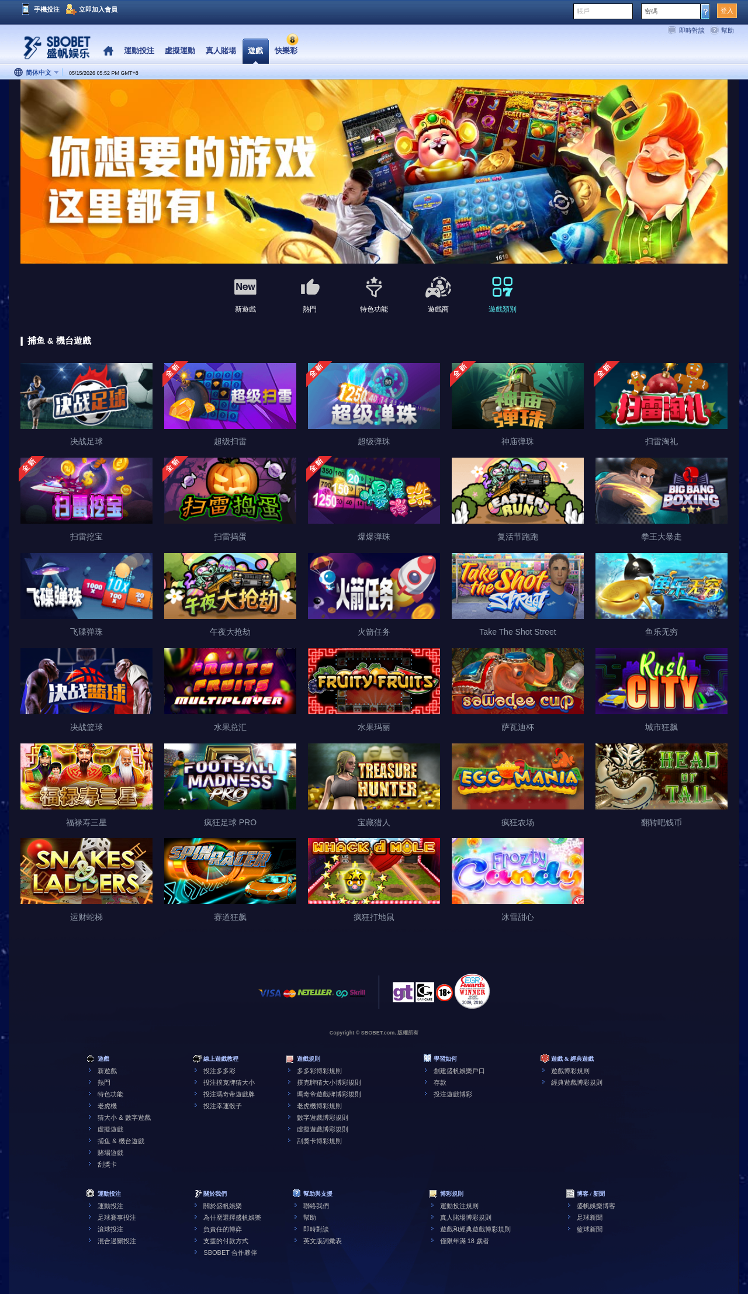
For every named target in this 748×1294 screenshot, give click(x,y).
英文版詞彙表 (322, 1240)
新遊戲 (107, 1070)
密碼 (651, 11)
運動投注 (110, 1205)
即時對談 (692, 30)
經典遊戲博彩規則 (576, 1082)
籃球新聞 (589, 1229)
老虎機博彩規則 (319, 1105)
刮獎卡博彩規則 (319, 1140)
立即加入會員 (98, 9)
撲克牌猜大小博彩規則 (329, 1082)
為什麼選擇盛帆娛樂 (232, 1217)
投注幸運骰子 (222, 1105)
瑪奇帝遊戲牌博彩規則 (329, 1094)
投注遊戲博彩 (453, 1094)
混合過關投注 (117, 1240)
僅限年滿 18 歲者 (464, 1240)
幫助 (727, 30)
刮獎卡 (107, 1164)
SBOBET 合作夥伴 (230, 1252)
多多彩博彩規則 (319, 1070)
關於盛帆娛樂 (222, 1205)
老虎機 (107, 1105)
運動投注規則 (459, 1205)
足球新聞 (589, 1217)
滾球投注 (110, 1229)
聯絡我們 (316, 1205)
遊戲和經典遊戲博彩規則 (475, 1229)
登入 (727, 10)
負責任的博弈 (222, 1229)
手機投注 (47, 9)
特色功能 (110, 1094)
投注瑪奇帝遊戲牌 (229, 1094)
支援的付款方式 (225, 1240)
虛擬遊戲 (110, 1129)
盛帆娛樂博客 (596, 1205)
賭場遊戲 (110, 1152)
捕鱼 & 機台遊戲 (121, 1140)
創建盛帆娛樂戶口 (459, 1070)
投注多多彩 (219, 1070)
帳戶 (583, 11)
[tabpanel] (374, 172)
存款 (440, 1082)
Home (108, 51)
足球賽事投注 (117, 1217)
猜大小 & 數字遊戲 (124, 1117)
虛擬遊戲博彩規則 (322, 1129)
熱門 (104, 1082)
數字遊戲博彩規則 (322, 1117)
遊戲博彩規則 (570, 1070)
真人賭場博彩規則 (465, 1217)
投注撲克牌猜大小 (229, 1082)
